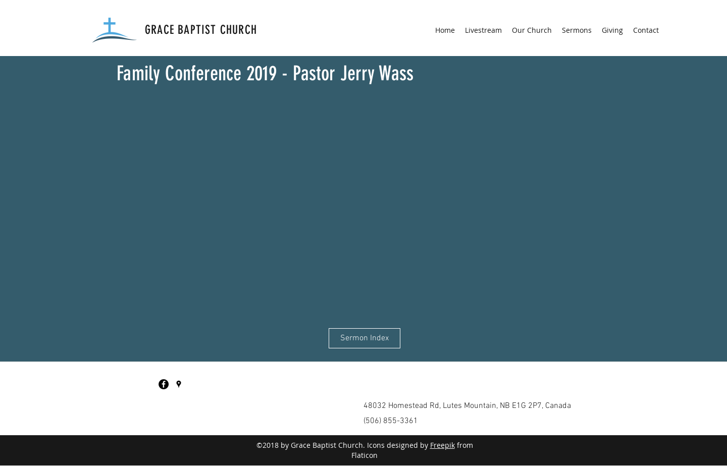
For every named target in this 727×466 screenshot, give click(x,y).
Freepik (442, 445)
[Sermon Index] (364, 338)
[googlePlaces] (179, 384)
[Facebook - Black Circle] (164, 384)
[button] (532, 30)
